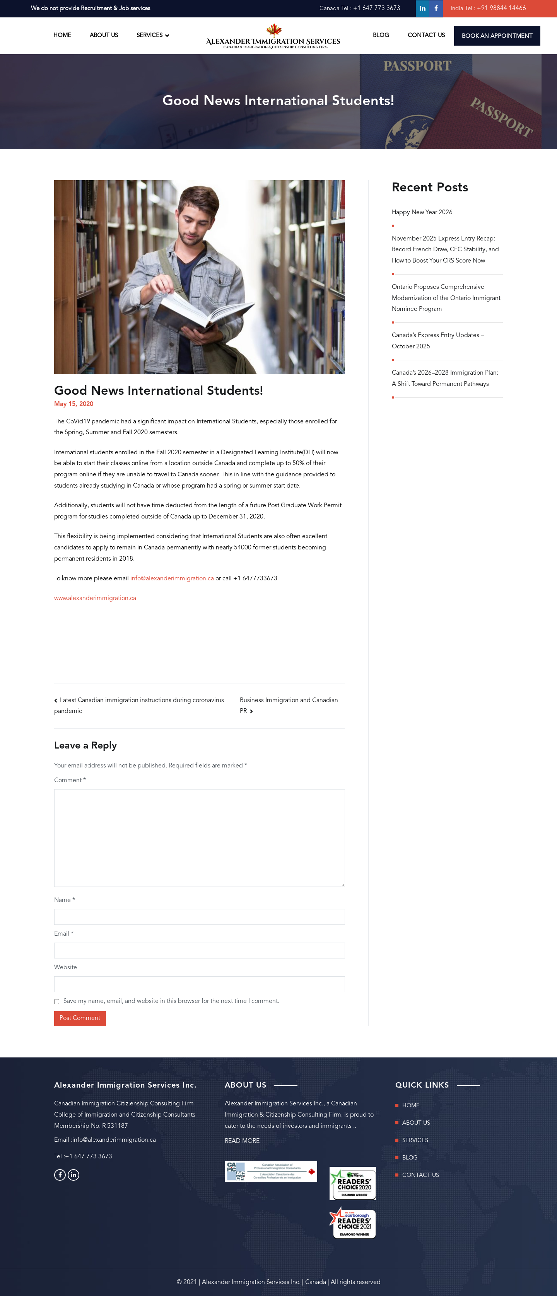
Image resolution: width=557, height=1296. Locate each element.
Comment (70, 781)
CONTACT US (426, 36)
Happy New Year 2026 (422, 213)
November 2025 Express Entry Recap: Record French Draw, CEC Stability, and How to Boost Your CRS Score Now (445, 250)
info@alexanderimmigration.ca (172, 579)
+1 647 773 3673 (376, 8)
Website (65, 968)
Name (64, 900)
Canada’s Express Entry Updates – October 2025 (438, 342)
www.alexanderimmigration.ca (95, 598)
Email (63, 934)
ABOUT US (104, 36)
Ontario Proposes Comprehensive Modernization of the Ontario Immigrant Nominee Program (446, 299)
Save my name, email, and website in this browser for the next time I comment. (171, 1002)
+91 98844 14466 (501, 8)
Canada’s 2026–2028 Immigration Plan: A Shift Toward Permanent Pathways (445, 379)
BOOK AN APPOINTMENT (497, 36)
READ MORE (242, 1141)
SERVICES (149, 36)
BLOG (381, 36)
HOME (62, 36)
